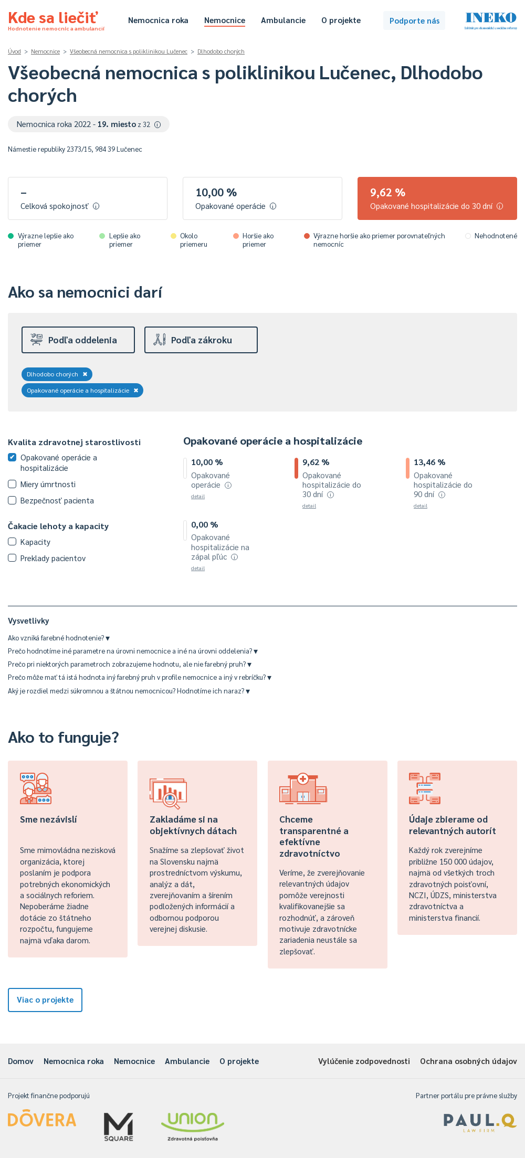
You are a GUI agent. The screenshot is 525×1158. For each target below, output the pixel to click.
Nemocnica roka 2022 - (89, 124)
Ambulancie (283, 20)
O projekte (341, 20)
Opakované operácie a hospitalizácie (83, 390)
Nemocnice (224, 20)
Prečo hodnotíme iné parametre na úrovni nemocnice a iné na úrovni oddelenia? (133, 650)
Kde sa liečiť (56, 18)
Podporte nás (414, 20)
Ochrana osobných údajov (468, 1061)
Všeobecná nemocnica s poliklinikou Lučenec (128, 51)
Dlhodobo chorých (221, 51)
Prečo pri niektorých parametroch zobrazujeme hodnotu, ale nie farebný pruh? (129, 663)
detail (198, 495)
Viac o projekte (45, 999)
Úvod (14, 51)
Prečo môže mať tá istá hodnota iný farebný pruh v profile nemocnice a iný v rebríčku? (139, 676)
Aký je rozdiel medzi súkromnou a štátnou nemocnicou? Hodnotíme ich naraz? (129, 690)
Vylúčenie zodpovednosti (364, 1061)
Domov (21, 1061)
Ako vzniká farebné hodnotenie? (59, 637)
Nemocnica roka (158, 20)
